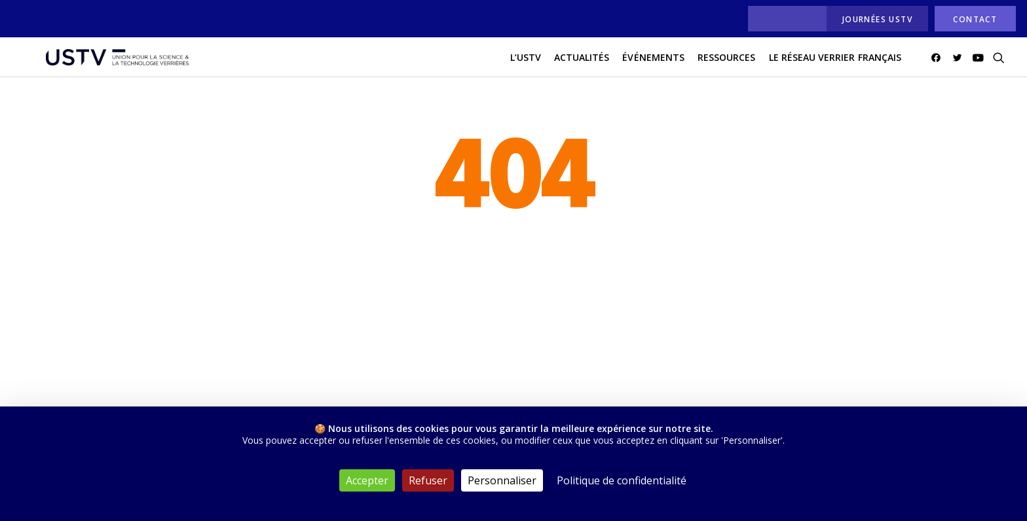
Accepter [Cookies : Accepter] (367, 480)
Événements (653, 64)
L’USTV (525, 64)
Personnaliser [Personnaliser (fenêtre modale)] (502, 480)
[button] (938, 64)
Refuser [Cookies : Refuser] (428, 480)
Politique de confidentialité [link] (621, 480)
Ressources (727, 64)
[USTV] (108, 65)
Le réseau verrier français (835, 64)
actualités (582, 64)
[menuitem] (783, 18)
